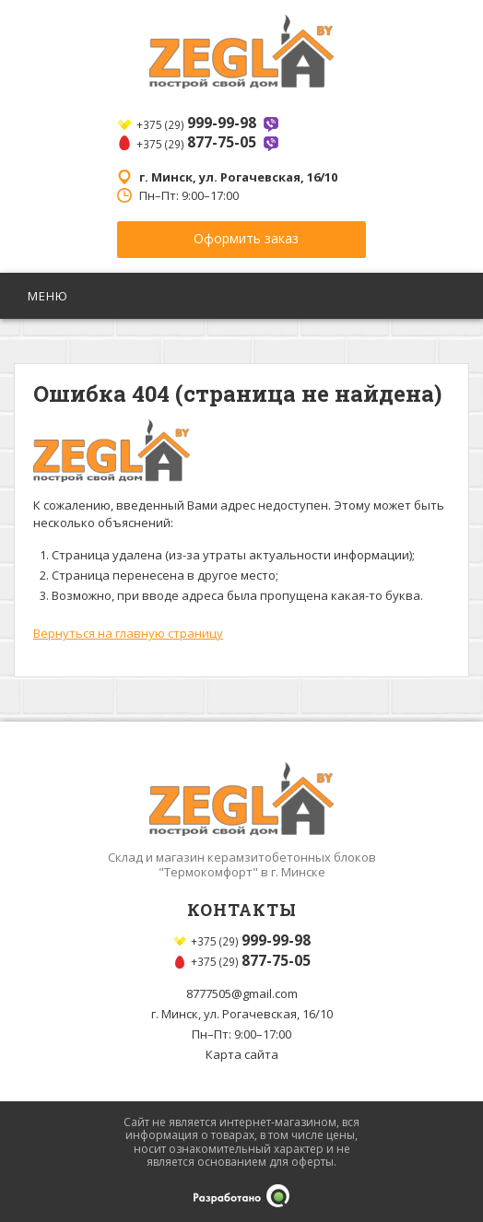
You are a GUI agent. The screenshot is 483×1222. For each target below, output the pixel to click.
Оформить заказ (246, 238)
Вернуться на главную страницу (128, 633)
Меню (50, 296)
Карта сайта (242, 1054)
